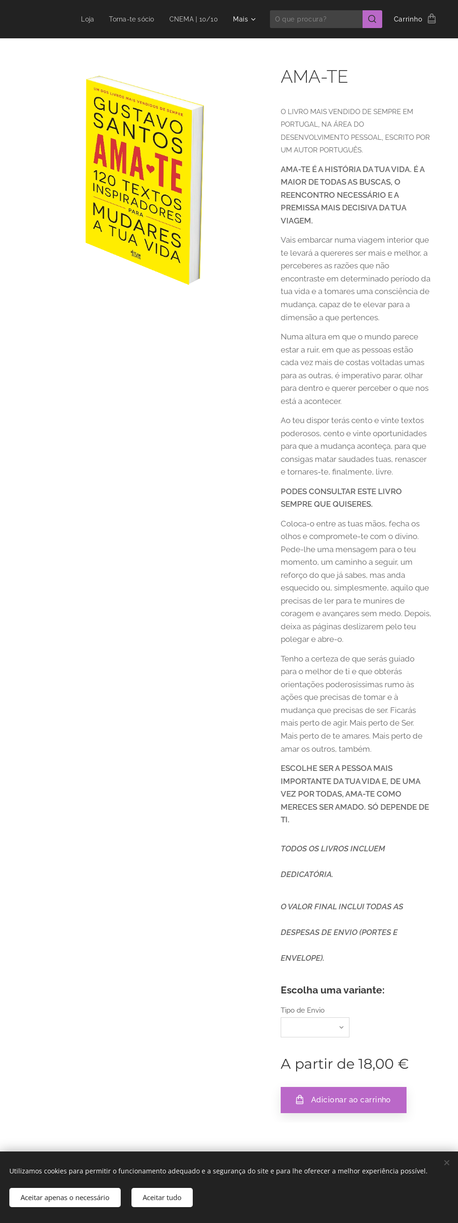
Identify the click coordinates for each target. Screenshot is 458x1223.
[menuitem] (84, 19)
